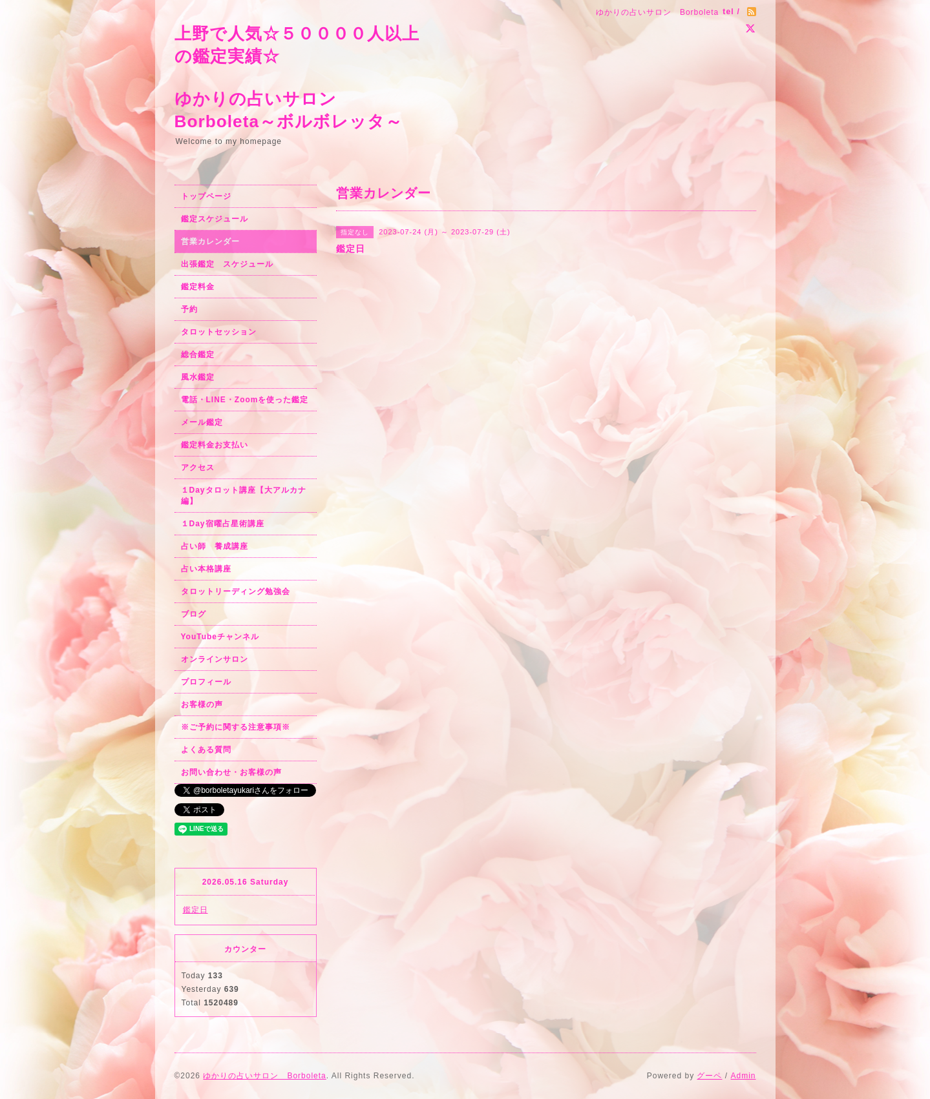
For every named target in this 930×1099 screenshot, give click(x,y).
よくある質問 (206, 749)
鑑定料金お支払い (214, 444)
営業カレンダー (210, 241)
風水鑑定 (198, 377)
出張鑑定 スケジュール (227, 264)
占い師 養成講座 (214, 546)
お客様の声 (202, 704)
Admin (743, 1075)
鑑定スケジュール (214, 218)
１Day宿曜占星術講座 (222, 523)
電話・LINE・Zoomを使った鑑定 (245, 399)
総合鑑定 (198, 354)
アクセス (198, 467)
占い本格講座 (206, 568)
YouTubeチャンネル (220, 636)
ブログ (193, 614)
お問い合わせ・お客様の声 (231, 772)
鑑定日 (195, 909)
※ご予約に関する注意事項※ (235, 727)
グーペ (709, 1075)
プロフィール (206, 681)
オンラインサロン (214, 659)
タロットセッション (219, 331)
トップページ (206, 196)
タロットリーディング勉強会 (235, 591)
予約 (189, 309)
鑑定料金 (198, 286)
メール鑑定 (202, 422)
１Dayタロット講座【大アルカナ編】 (243, 496)
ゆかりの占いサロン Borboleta (264, 1075)
